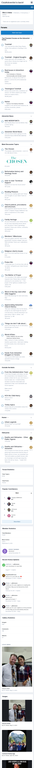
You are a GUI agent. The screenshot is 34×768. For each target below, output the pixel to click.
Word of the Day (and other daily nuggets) (15, 293)
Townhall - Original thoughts (15, 57)
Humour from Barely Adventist (15, 103)
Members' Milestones (13, 236)
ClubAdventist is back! (12, 2)
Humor (7, 102)
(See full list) (5, 16)
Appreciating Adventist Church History (14, 306)
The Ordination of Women (14, 74)
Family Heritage (11, 220)
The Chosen (9, 149)
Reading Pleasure (11, 192)
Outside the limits (8, 367)
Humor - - (5, 417)
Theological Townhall (13, 89)
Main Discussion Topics (10, 144)
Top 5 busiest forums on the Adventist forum (16, 39)
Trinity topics (10, 405)
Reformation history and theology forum (14, 172)
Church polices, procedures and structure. (15, 206)
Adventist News (7, 116)
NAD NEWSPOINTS (12, 121)
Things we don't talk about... (16, 323)
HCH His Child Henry (12, 396)
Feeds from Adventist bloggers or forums (13, 354)
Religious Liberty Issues (14, 251)
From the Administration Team (16, 372)
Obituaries (5, 433)
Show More (17, 521)
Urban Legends (10, 422)
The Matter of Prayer (13, 275)
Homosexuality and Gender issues (16, 76)
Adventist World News (13, 132)
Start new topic (17, 32)
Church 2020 (6, 688)
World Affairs (10, 335)
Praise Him (9, 262)
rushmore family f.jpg (8, 753)
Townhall (8, 44)
